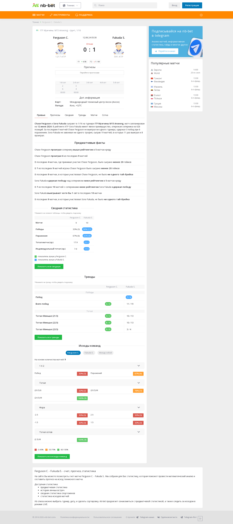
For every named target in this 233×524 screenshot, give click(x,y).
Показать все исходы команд (52, 456)
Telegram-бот (188, 517)
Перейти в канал (165, 51)
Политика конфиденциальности (74, 517)
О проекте (130, 517)
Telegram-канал (145, 517)
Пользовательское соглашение (107, 517)
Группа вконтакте (167, 517)
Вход (174, 5)
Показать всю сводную (49, 266)
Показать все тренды (48, 337)
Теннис (35, 22)
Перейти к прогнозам (89, 72)
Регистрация (192, 5)
